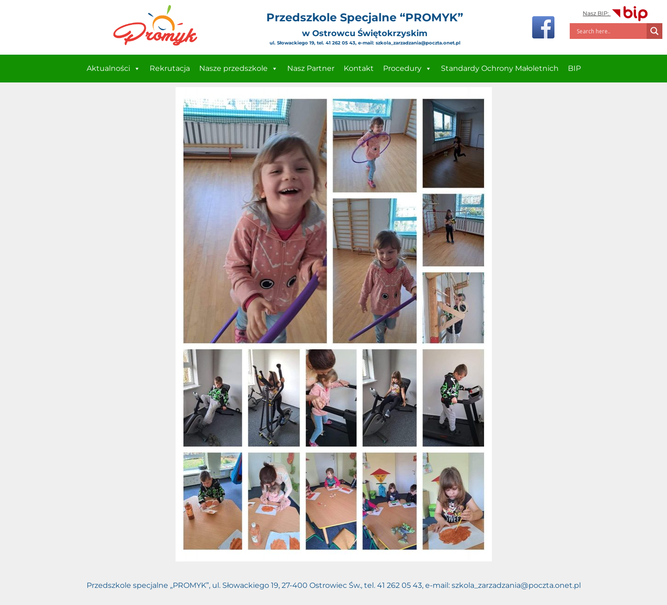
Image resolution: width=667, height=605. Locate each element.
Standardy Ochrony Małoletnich (500, 68)
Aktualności (113, 68)
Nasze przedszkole (238, 68)
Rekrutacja (170, 68)
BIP (574, 68)
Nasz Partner (310, 68)
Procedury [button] (407, 68)
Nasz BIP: (616, 13)
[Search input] (610, 31)
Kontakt (359, 68)
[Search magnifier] (654, 31)
